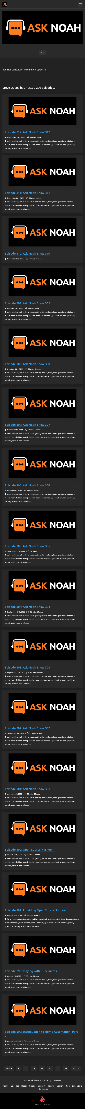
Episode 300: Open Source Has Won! (29, 849)
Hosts (24, 1085)
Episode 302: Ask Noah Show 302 (27, 728)
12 (50, 1068)
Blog (68, 1085)
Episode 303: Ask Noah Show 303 (27, 667)
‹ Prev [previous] (9, 1068)
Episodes (15, 1085)
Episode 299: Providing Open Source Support (35, 910)
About (5, 1085)
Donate (51, 1085)
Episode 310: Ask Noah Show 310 (27, 253)
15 (66, 1068)
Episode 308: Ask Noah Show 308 (27, 364)
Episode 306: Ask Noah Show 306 (27, 485)
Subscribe (43, 1088)
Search (60, 1085)
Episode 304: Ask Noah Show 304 (27, 607)
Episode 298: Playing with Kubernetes (31, 971)
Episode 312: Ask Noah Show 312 (27, 132)
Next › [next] (76, 1068)
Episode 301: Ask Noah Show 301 (27, 789)
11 (42, 1068)
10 (34, 1068)
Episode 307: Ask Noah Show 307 (27, 424)
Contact (41, 1085)
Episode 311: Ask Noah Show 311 (27, 193)
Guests (32, 1085)
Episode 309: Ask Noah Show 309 (27, 303)
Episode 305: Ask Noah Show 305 (27, 546)
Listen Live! (77, 1085)
